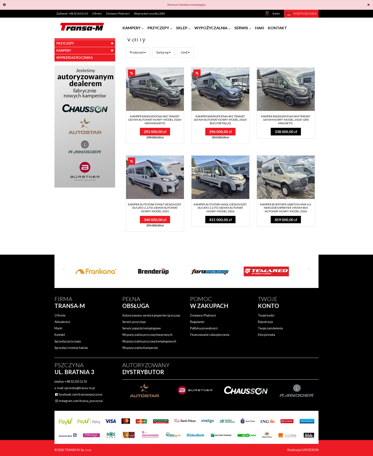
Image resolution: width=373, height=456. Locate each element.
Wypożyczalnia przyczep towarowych (147, 335)
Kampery (133, 27)
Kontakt (277, 27)
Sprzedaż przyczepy (67, 341)
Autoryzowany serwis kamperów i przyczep (151, 315)
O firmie (97, 13)
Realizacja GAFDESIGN (303, 450)
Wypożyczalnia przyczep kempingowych (149, 341)
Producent (138, 52)
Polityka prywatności (204, 328)
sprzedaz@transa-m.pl (79, 388)
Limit (185, 52)
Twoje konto (266, 315)
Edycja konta (266, 335)
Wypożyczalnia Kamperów (140, 348)
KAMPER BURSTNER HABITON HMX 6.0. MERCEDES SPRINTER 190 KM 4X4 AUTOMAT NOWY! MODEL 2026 (286, 208)
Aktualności (62, 322)
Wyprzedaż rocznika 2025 (149, 13)
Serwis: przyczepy (134, 322)
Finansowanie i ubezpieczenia (209, 335)
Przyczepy (159, 27)
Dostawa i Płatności (118, 13)
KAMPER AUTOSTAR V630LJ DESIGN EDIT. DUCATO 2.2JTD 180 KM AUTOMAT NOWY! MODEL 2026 (220, 208)
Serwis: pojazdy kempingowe (141, 328)
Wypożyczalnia (212, 27)
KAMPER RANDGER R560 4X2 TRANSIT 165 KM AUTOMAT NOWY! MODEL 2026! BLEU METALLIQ (220, 119)
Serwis (242, 27)
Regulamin (197, 322)
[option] (95, 269)
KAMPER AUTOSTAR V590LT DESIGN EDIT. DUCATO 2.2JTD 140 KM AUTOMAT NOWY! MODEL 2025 (155, 208)
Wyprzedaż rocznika (74, 57)
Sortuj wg (163, 52)
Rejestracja (265, 322)
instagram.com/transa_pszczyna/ (78, 401)
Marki (58, 328)
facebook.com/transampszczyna (78, 394)
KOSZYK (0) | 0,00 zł (305, 13)
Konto (276, 13)
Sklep (183, 27)
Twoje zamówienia (270, 328)
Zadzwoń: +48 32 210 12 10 (72, 13)
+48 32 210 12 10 (76, 381)
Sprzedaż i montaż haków (71, 348)
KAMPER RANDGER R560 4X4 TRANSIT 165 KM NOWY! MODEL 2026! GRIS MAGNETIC (285, 119)
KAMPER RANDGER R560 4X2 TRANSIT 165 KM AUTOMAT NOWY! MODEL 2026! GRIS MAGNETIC (155, 119)
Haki (259, 27)
